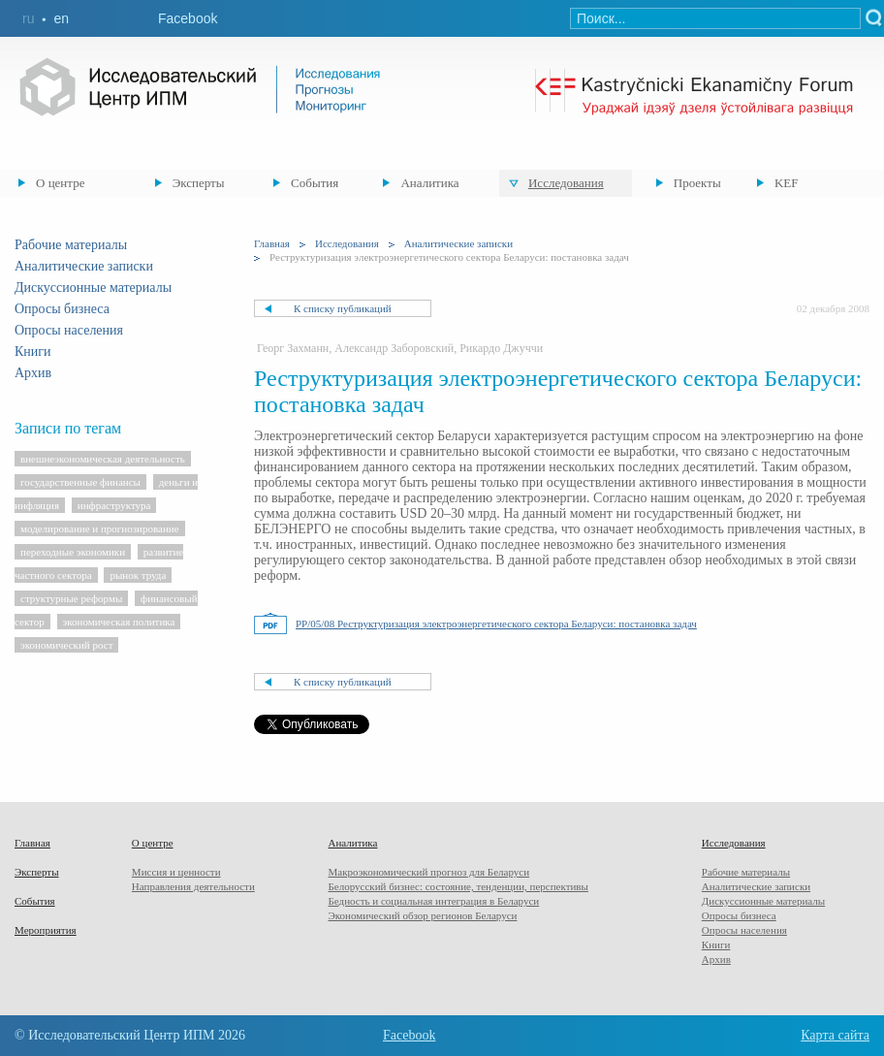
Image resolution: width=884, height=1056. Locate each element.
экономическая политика (119, 621)
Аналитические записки (84, 266)
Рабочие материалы (71, 245)
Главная (272, 243)
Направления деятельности (193, 886)
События (314, 183)
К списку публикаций (343, 308)
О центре (60, 183)
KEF (786, 183)
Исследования (566, 183)
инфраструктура (114, 505)
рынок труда (138, 575)
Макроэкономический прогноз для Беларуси (428, 872)
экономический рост (66, 645)
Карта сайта (835, 1035)
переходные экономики (72, 552)
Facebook (187, 18)
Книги (33, 351)
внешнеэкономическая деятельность (102, 458)
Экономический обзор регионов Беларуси (422, 915)
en (61, 18)
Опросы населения (69, 330)
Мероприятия (46, 930)
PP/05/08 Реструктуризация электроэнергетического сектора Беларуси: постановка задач (496, 623)
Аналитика (429, 183)
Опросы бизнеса (62, 309)
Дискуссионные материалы (93, 287)
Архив (33, 373)
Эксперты (199, 183)
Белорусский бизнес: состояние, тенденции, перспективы (457, 886)
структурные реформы (71, 598)
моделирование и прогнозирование (99, 528)
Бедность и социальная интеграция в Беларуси (433, 901)
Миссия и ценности (176, 872)
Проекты (697, 183)
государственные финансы (80, 482)
